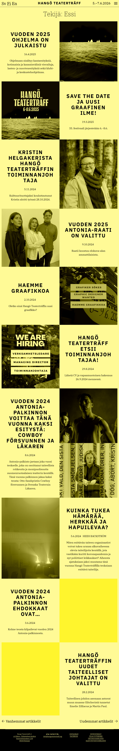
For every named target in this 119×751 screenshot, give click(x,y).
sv (4, 3)
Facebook (74, 736)
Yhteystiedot (95, 734)
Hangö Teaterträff (59, 3)
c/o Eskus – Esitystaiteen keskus (24, 736)
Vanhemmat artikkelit (23, 721)
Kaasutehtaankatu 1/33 (24, 738)
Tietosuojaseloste (96, 738)
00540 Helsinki (24, 741)
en (14, 3)
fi (9, 3)
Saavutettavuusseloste (96, 741)
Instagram (74, 734)
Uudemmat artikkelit (96, 721)
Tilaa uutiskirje (96, 736)
